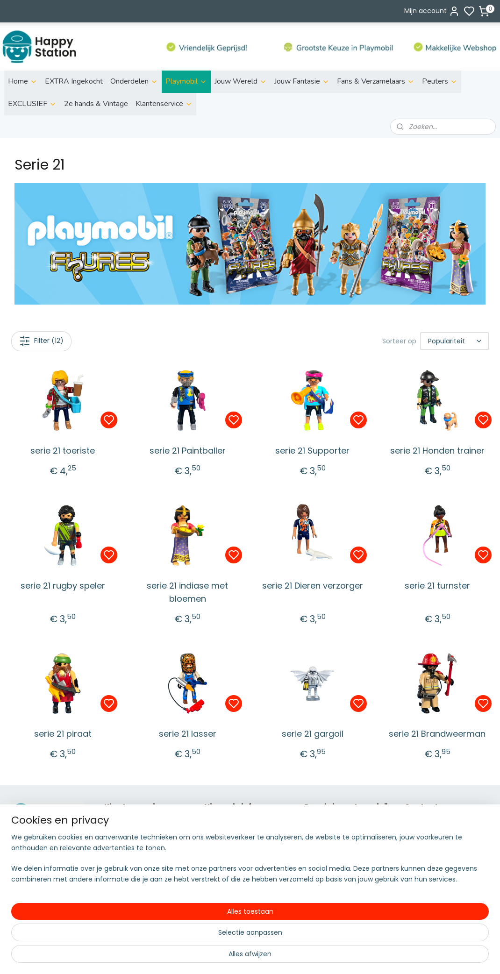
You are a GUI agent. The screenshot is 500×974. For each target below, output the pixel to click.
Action (314, 835)
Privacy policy (126, 866)
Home (22, 81)
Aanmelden (231, 857)
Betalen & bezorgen (136, 835)
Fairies (314, 866)
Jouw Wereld (240, 81)
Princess (317, 887)
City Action (322, 908)
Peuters (439, 81)
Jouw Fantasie (301, 81)
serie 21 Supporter (312, 450)
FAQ (110, 877)
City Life (317, 845)
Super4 (316, 898)
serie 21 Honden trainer (437, 450)
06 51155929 (434, 866)
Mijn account (432, 11)
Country (317, 919)
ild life (320, 824)
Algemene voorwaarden (143, 898)
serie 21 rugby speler (63, 585)
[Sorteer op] (454, 341)
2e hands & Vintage (96, 104)
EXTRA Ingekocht (74, 81)
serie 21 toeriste (62, 450)
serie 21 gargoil (312, 733)
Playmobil (186, 81)
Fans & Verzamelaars (375, 81)
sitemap (284, 956)
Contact (118, 887)
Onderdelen (134, 81)
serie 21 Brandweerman (437, 733)
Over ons (119, 824)
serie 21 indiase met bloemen (187, 592)
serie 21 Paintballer (188, 450)
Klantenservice (164, 104)
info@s (415, 856)
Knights (316, 877)
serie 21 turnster (437, 585)
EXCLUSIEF (32, 104)
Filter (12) (41, 341)
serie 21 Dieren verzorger (312, 585)
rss (303, 956)
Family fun (321, 856)
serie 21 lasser (187, 733)
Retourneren (124, 845)
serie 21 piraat (63, 733)
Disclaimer (121, 856)
